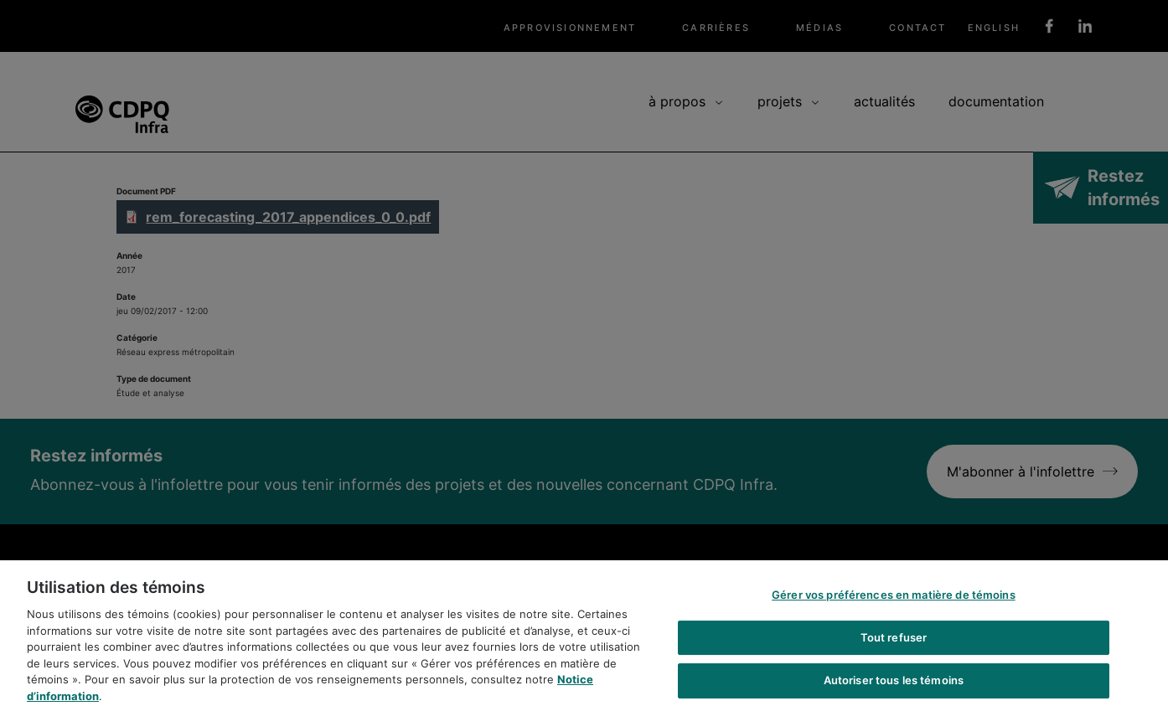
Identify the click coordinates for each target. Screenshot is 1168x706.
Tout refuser (894, 645)
